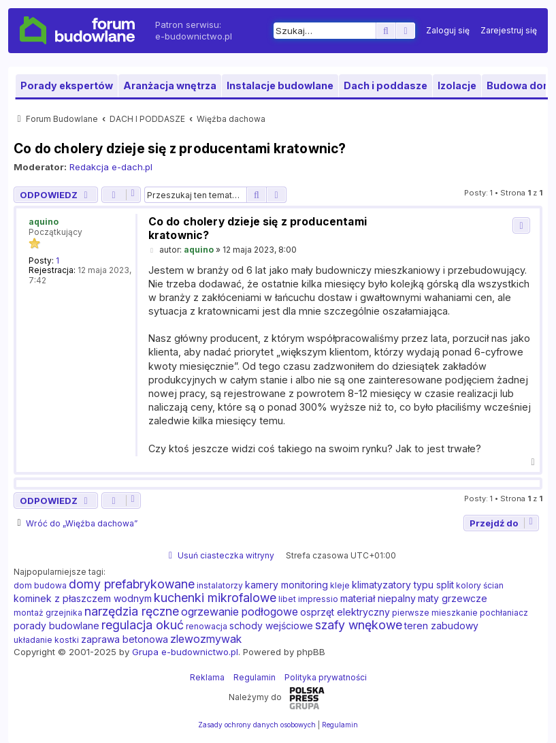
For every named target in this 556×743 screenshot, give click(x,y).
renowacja (206, 626)
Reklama (207, 677)
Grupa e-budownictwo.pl (185, 651)
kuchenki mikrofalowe (215, 598)
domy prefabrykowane (132, 584)
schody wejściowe (271, 625)
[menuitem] (448, 31)
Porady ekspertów (66, 85)
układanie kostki (46, 640)
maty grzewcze (452, 598)
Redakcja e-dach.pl (110, 166)
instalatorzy (220, 585)
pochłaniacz (504, 612)
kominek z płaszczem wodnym (83, 598)
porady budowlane (56, 625)
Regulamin (254, 677)
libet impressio (308, 599)
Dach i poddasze (385, 85)
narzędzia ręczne (131, 611)
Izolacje (457, 85)
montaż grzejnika (48, 612)
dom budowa (40, 585)
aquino (44, 222)
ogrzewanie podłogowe (239, 611)
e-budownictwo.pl (193, 36)
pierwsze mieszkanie (435, 612)
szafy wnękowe (358, 625)
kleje (340, 585)
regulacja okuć (142, 625)
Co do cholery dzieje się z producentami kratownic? (180, 148)
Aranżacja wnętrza (169, 85)
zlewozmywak (206, 639)
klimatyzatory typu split (403, 584)
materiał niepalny (378, 598)
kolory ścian (480, 585)
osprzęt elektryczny (345, 612)
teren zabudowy (441, 625)
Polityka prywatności (325, 677)
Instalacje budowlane (280, 85)
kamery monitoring (286, 584)
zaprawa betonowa (124, 639)
